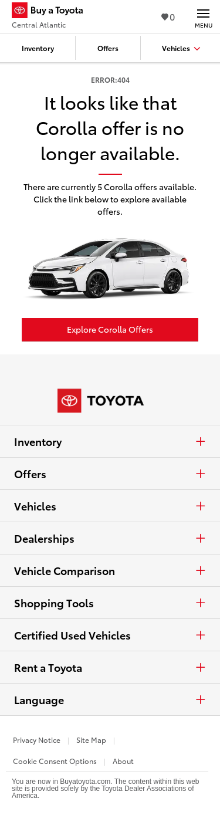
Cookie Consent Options (55, 761)
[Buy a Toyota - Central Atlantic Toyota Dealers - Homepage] (52, 11)
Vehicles (110, 505)
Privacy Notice (36, 740)
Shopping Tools (110, 602)
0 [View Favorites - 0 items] (168, 16)
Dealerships (110, 538)
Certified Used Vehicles (110, 634)
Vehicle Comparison (110, 570)
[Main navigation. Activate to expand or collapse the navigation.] (203, 16)
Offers (110, 473)
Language (110, 699)
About (123, 761)
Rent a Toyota (110, 667)
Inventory (110, 441)
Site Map (91, 740)
